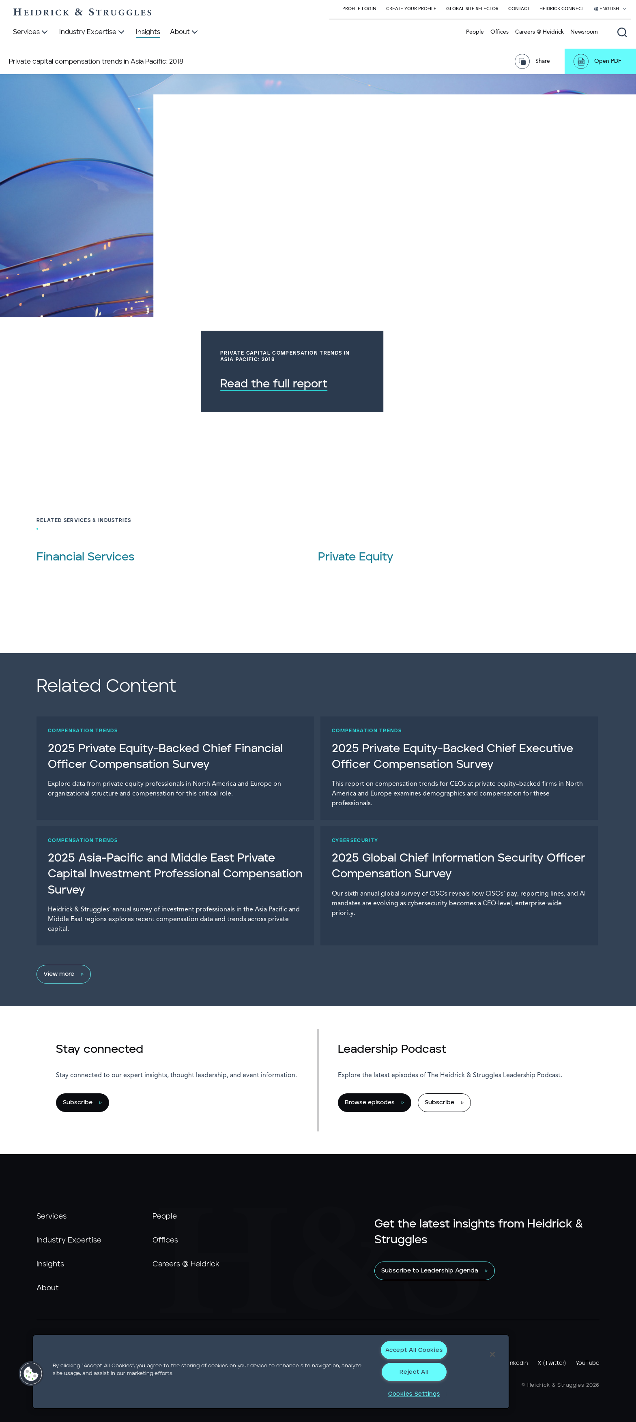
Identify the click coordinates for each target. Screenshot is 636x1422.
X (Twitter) (551, 1363)
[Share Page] (535, 61)
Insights (50, 1264)
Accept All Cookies (414, 1350)
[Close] (492, 1354)
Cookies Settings (414, 1394)
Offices (499, 32)
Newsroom (584, 32)
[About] (185, 32)
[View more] (314, 974)
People (475, 32)
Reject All (414, 1372)
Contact (519, 9)
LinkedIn (517, 1363)
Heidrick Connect (561, 9)
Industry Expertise (69, 1240)
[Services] (31, 32)
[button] (31, 1374)
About (48, 1288)
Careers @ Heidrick (539, 32)
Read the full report (444, 384)
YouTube (587, 1363)
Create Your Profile (411, 9)
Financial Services (85, 557)
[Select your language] (610, 9)
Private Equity (355, 557)
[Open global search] (622, 32)
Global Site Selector (472, 9)
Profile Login (359, 9)
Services (52, 1216)
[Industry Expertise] (92, 32)
